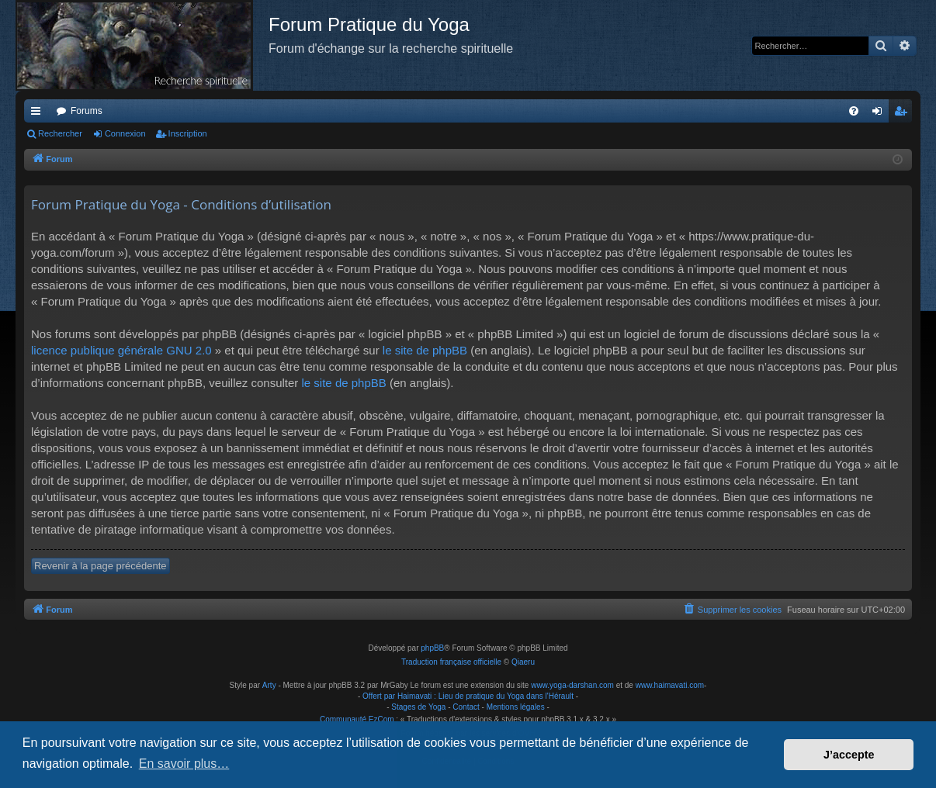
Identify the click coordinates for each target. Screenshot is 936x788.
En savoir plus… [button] (184, 763)
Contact (465, 707)
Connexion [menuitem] (880, 114)
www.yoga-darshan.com (572, 685)
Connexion (125, 133)
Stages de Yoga (418, 707)
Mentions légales (516, 707)
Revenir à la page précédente (100, 566)
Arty (269, 685)
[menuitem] (853, 111)
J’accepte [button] (849, 754)
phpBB (432, 648)
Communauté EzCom (357, 719)
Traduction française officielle (451, 662)
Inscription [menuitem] (904, 114)
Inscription (187, 133)
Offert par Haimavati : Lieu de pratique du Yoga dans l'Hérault (468, 696)
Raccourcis (38, 114)
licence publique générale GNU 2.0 (121, 350)
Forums (86, 110)
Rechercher (60, 133)
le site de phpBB (425, 350)
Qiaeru (523, 662)
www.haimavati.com (670, 685)
